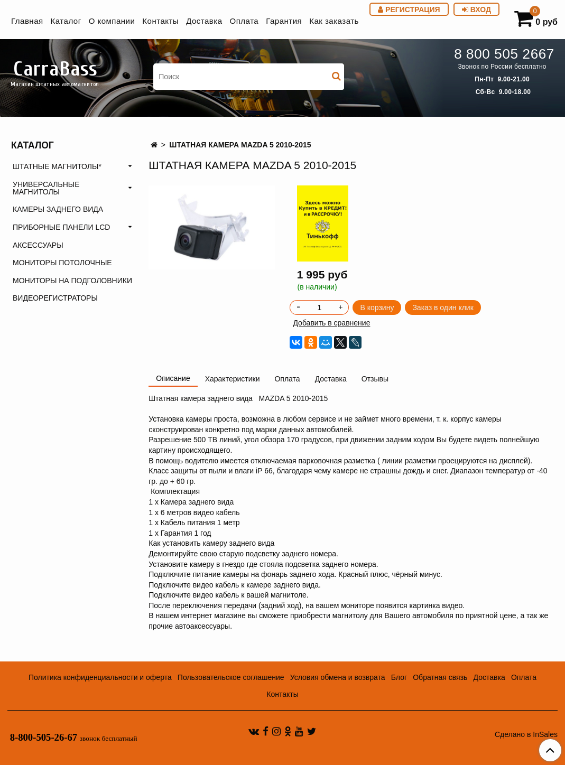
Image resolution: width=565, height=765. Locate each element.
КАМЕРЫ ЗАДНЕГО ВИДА (58, 209)
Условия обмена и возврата (337, 677)
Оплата (244, 20)
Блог (399, 677)
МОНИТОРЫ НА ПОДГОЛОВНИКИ (72, 280)
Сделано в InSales (526, 734)
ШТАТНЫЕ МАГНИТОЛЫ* (57, 166)
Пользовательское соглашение (231, 677)
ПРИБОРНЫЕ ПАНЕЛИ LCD (61, 227)
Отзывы (375, 379)
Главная (27, 20)
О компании (112, 20)
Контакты (160, 20)
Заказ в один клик (442, 307)
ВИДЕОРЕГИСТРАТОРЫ (55, 298)
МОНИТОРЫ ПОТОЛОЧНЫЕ (62, 262)
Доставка (204, 20)
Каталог (66, 20)
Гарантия (284, 20)
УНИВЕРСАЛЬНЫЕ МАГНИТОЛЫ (46, 188)
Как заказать (334, 20)
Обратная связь (440, 677)
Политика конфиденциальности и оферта (100, 677)
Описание (173, 378)
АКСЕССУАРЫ (38, 245)
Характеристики (232, 379)
